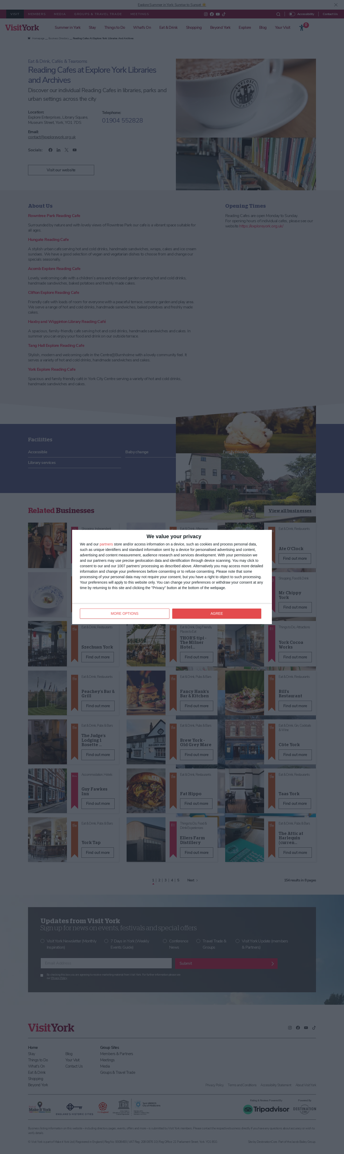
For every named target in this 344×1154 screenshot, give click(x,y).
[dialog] (172, 577)
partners (106, 544)
